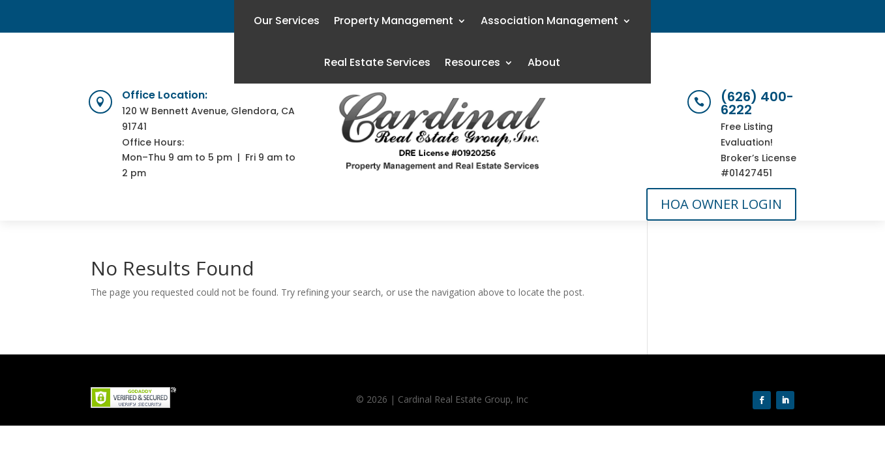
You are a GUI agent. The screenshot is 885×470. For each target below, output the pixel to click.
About (544, 62)
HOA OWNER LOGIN (721, 204)
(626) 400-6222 (757, 103)
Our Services (287, 20)
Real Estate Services (377, 62)
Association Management (549, 20)
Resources (472, 62)
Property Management (393, 20)
